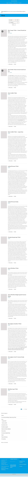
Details (15, 64)
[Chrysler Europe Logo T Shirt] (4, 240)
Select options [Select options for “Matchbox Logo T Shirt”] (11, 404)
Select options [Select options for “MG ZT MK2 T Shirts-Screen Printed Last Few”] (11, 87)
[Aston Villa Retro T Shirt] (4, 271)
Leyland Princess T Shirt (13, 166)
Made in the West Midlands (6, 428)
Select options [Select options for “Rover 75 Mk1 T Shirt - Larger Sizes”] (11, 160)
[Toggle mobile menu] (26, 5)
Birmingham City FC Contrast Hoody (16, 357)
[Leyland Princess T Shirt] (4, 169)
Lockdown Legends (5, 426)
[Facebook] (10, 452)
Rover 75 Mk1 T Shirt (12, 93)
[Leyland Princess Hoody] (4, 204)
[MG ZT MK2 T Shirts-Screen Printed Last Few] (4, 72)
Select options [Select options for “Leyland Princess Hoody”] (11, 231)
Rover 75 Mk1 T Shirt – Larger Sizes (15, 132)
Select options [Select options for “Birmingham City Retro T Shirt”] (11, 351)
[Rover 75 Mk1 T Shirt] (4, 95)
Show (11, 22)
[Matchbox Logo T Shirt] (4, 392)
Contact (21, 457)
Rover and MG (4, 422)
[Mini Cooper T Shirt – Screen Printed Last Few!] (4, 33)
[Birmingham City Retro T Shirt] (4, 326)
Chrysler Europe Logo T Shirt (14, 237)
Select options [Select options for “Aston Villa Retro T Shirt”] (11, 289)
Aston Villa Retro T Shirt (13, 268)
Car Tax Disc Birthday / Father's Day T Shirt (9, 417)
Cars (2, 419)
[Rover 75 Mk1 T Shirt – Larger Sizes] (4, 134)
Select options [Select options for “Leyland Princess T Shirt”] (11, 196)
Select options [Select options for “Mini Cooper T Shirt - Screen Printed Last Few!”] (11, 64)
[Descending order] (18, 20)
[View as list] (15, 24)
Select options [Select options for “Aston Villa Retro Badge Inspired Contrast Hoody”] (11, 318)
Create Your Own (4, 424)
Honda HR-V (4, 420)
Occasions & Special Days (6, 432)
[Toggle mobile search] (25, 5)
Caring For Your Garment (22, 452)
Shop (20, 449)
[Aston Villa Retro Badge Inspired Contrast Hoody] (4, 297)
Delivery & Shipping (23, 455)
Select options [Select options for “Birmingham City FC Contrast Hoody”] (11, 383)
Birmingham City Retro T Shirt (14, 323)
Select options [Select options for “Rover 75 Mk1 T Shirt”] (11, 126)
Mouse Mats (4, 430)
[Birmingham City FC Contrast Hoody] (4, 360)
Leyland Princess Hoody (13, 201)
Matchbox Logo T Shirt (13, 389)
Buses (3, 415)
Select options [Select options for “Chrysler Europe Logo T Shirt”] (11, 262)
